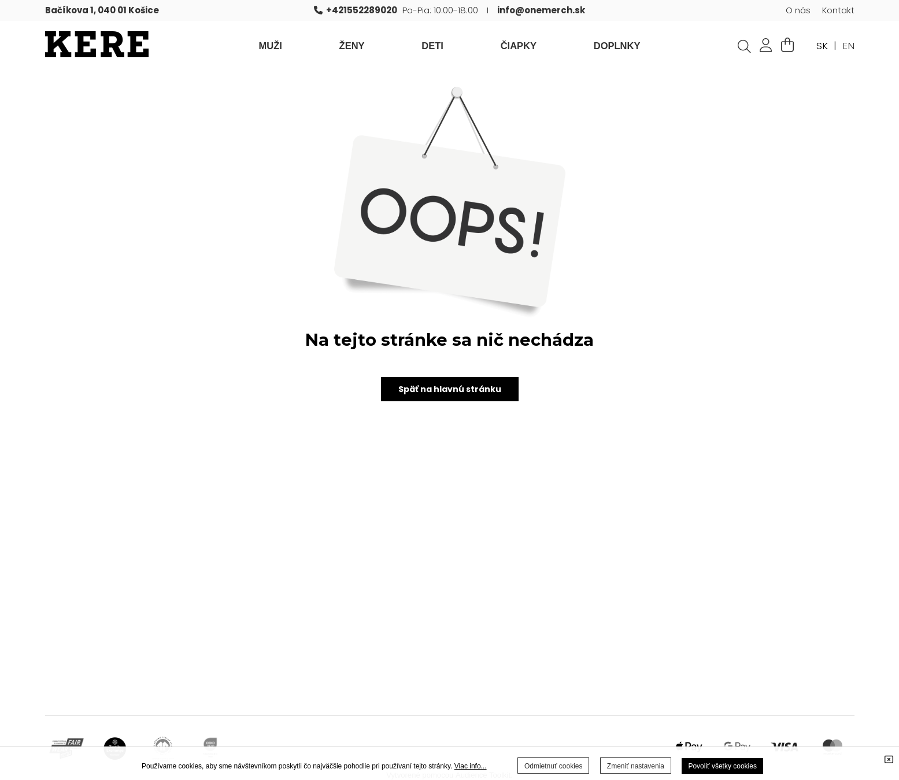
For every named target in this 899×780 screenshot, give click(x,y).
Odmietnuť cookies (553, 766)
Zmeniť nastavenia (635, 766)
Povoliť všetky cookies (722, 766)
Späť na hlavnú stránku (449, 390)
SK (822, 46)
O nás (798, 10)
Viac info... (470, 766)
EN (848, 46)
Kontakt (838, 10)
